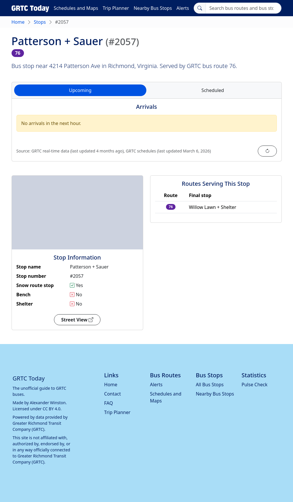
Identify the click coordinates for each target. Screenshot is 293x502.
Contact (112, 394)
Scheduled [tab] (212, 90)
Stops (40, 22)
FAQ (108, 403)
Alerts (182, 8)
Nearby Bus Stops (153, 8)
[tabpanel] (146, 133)
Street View (77, 320)
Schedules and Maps (76, 8)
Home (18, 22)
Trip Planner (116, 8)
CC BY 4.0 (52, 408)
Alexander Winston (48, 402)
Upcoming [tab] (80, 90)
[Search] (243, 8)
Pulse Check (255, 384)
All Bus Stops (210, 384)
